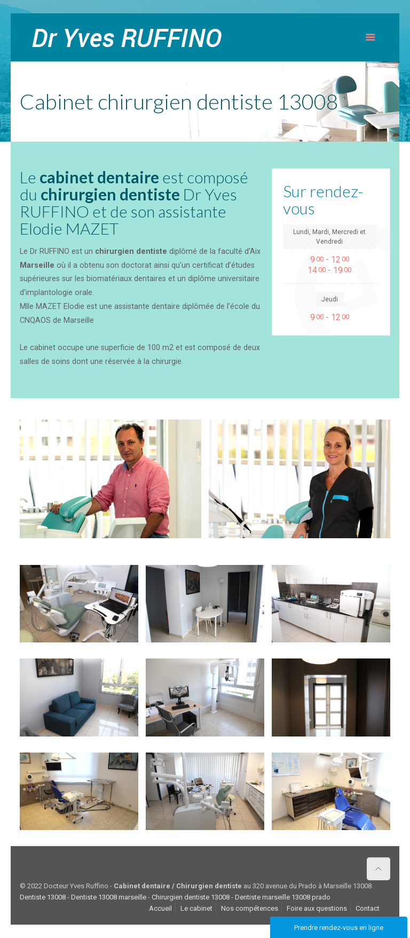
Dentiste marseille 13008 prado (282, 897)
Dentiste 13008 (43, 897)
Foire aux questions (317, 908)
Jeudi (329, 299)
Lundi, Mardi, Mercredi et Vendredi (329, 236)
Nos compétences (249, 908)
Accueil (160, 908)
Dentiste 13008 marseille (108, 897)
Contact (368, 908)
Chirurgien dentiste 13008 (191, 897)
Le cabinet (196, 908)
